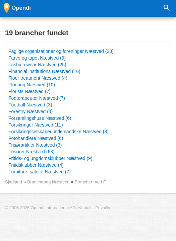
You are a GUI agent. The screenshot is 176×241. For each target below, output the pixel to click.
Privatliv (103, 208)
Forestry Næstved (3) (30, 111)
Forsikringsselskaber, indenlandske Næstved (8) (58, 131)
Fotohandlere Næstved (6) (35, 138)
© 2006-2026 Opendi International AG (40, 208)
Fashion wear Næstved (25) (37, 64)
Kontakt (85, 208)
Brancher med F (90, 181)
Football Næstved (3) (30, 104)
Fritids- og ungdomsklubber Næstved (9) (50, 158)
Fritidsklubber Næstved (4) (36, 165)
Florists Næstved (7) (29, 91)
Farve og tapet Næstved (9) (37, 58)
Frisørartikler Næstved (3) (35, 145)
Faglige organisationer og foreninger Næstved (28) (61, 51)
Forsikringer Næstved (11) (35, 125)
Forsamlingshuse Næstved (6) (39, 118)
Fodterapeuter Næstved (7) (36, 98)
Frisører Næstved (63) (31, 151)
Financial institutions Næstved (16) (44, 71)
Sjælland (13, 181)
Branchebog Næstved (49, 181)
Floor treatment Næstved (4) (37, 78)
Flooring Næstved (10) (31, 84)
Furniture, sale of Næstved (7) (39, 171)
